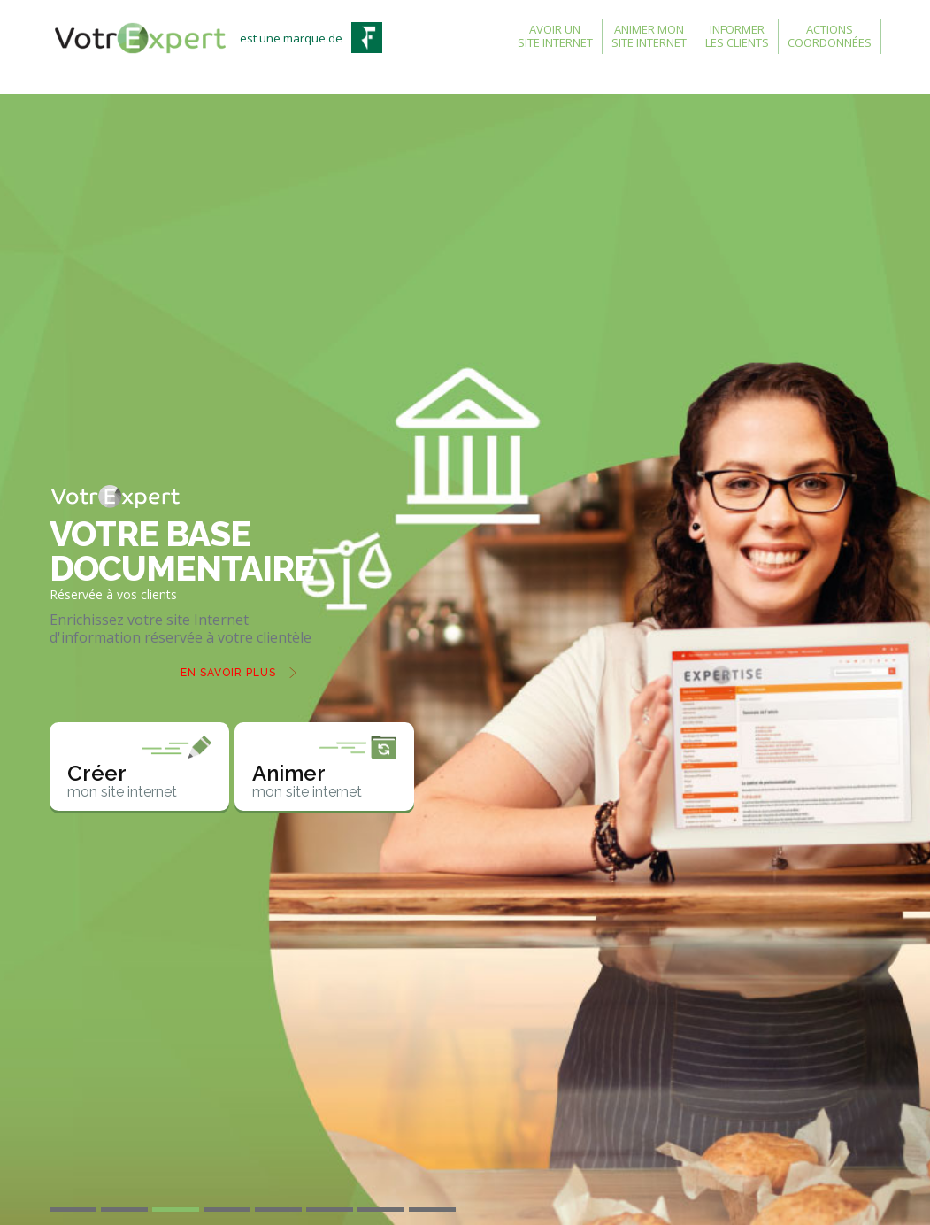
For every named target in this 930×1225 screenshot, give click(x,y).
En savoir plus (228, 672)
